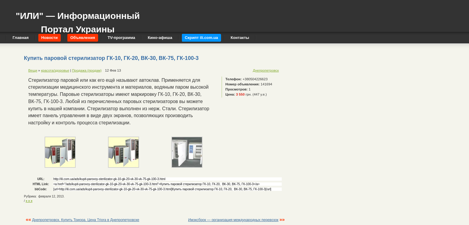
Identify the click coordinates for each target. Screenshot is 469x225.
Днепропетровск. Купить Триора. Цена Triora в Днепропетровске (85, 220)
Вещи (32, 70)
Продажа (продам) (87, 70)
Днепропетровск (266, 70)
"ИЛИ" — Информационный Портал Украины (78, 19)
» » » (29, 201)
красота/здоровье (55, 70)
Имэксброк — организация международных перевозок (233, 220)
